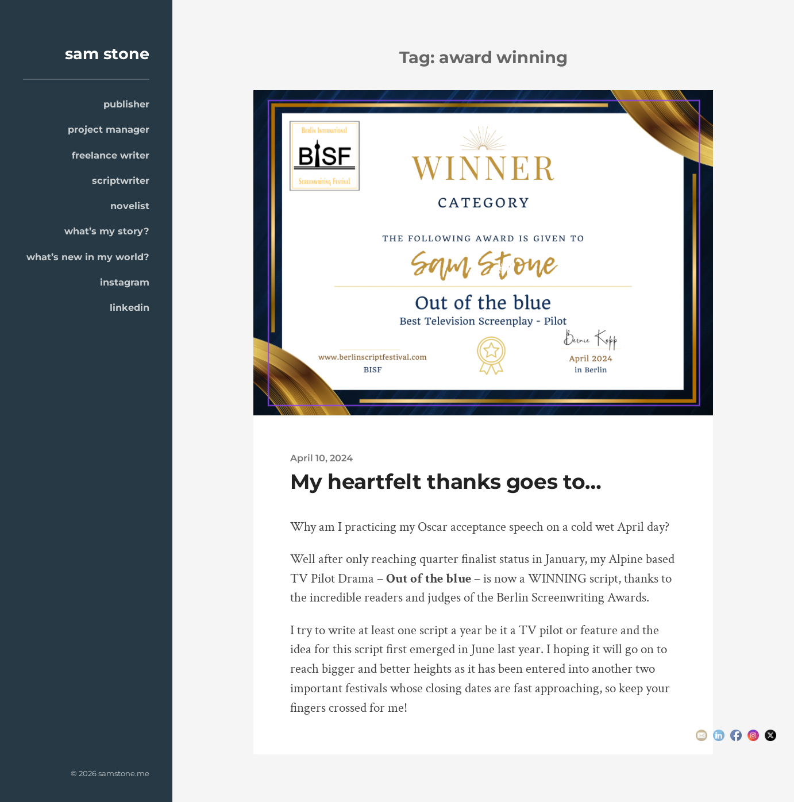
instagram (124, 282)
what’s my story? (106, 231)
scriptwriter (120, 180)
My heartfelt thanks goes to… (446, 481)
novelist (129, 205)
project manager (108, 129)
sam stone (107, 53)
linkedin (129, 307)
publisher (126, 104)
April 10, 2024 (321, 458)
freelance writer (110, 155)
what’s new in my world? (87, 257)
